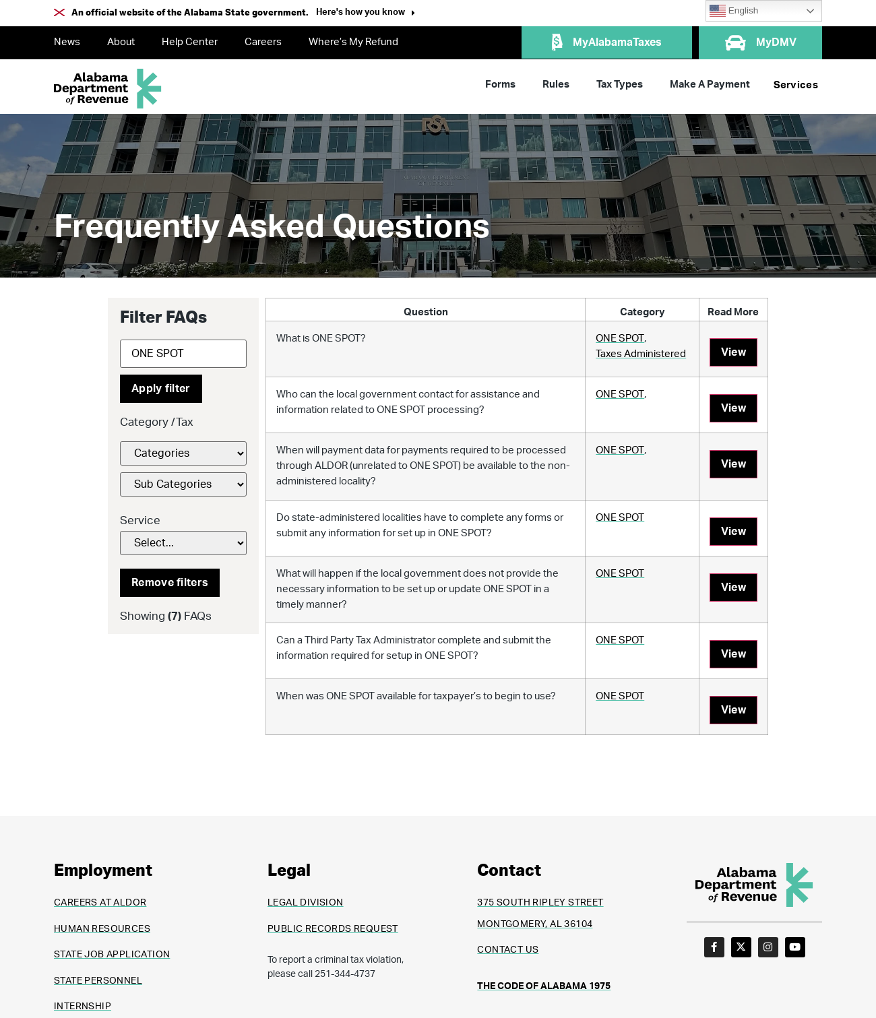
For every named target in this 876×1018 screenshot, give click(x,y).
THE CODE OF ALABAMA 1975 (544, 986)
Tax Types (619, 84)
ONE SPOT (620, 338)
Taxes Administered (641, 354)
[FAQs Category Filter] (183, 453)
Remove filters (169, 582)
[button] (365, 13)
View (733, 352)
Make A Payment (710, 84)
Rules (555, 84)
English (734, 11)
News (67, 42)
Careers (263, 42)
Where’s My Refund (353, 42)
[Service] (183, 543)
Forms (500, 84)
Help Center (190, 42)
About (121, 42)
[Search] (183, 354)
